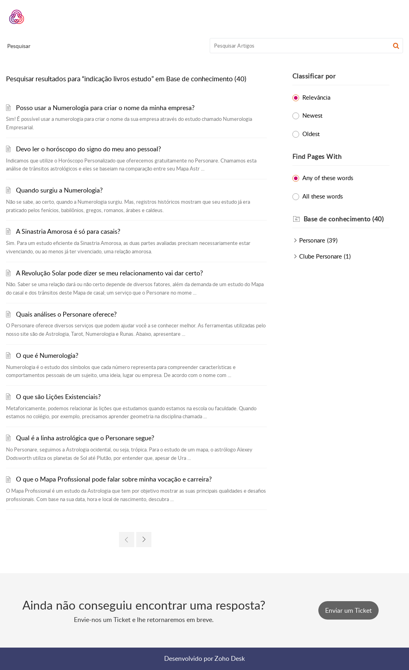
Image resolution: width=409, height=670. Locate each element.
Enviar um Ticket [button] (348, 610)
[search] (306, 45)
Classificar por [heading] (314, 76)
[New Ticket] (348, 610)
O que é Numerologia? (47, 355)
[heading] (346, 219)
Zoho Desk (229, 658)
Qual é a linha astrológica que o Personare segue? (85, 437)
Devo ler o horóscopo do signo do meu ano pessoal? (88, 148)
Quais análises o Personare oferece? (66, 314)
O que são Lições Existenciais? (58, 396)
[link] (126, 539)
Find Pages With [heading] (317, 156)
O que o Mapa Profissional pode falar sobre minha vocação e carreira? (114, 479)
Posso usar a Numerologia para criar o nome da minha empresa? (105, 107)
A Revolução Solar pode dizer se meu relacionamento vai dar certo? (109, 273)
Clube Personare (320, 256)
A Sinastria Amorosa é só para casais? (68, 231)
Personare (312, 240)
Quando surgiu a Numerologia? (59, 190)
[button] (396, 45)
